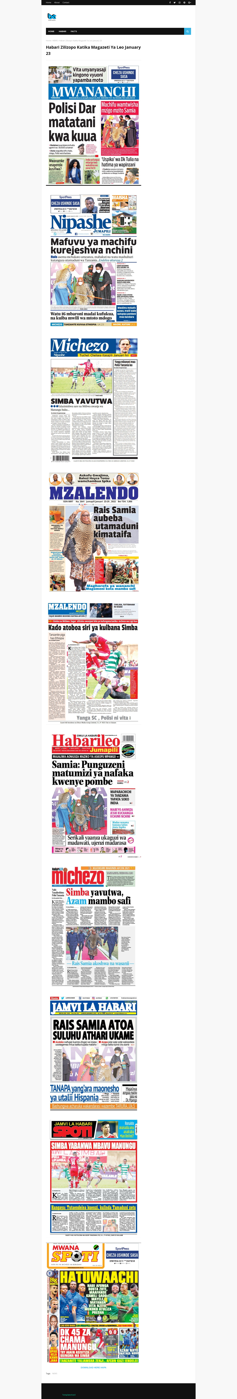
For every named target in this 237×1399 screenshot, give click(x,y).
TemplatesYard (68, 1395)
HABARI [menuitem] (62, 31)
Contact (66, 2)
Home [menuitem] (51, 31)
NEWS (55, 40)
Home (48, 2)
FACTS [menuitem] (74, 31)
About (57, 2)
